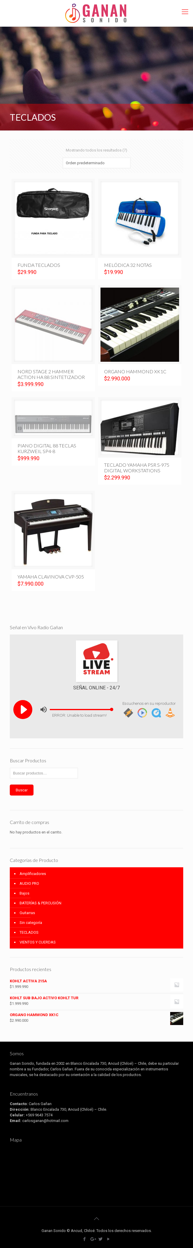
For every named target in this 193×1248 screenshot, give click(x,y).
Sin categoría (31, 922)
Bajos (24, 893)
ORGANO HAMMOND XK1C (135, 371)
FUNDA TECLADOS (38, 265)
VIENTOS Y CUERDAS (38, 942)
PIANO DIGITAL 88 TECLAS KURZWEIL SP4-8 (46, 448)
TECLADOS (29, 932)
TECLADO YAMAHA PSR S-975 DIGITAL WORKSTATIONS (136, 467)
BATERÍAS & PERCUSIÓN (40, 903)
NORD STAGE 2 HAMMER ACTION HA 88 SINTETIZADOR (51, 374)
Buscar (22, 790)
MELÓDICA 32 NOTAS (128, 265)
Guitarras (27, 913)
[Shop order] (97, 162)
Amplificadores (33, 873)
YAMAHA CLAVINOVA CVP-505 (50, 576)
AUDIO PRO (29, 883)
